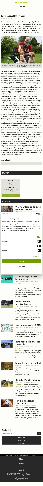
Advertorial (18, 350)
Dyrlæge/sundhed (20, 369)
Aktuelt (17, 285)
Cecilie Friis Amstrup (31, 405)
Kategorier (21, 437)
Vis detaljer (36, 256)
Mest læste (21, 443)
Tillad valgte (21, 266)
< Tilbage (3, 12)
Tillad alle (21, 261)
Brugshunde (18, 384)
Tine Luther (14, 19)
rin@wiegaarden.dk (10, 191)
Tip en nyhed (21, 440)
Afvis (21, 271)
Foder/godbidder (6, 22)
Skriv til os (11, 195)
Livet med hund (19, 331)
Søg (39, 433)
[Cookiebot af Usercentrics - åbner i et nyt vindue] (34, 214)
